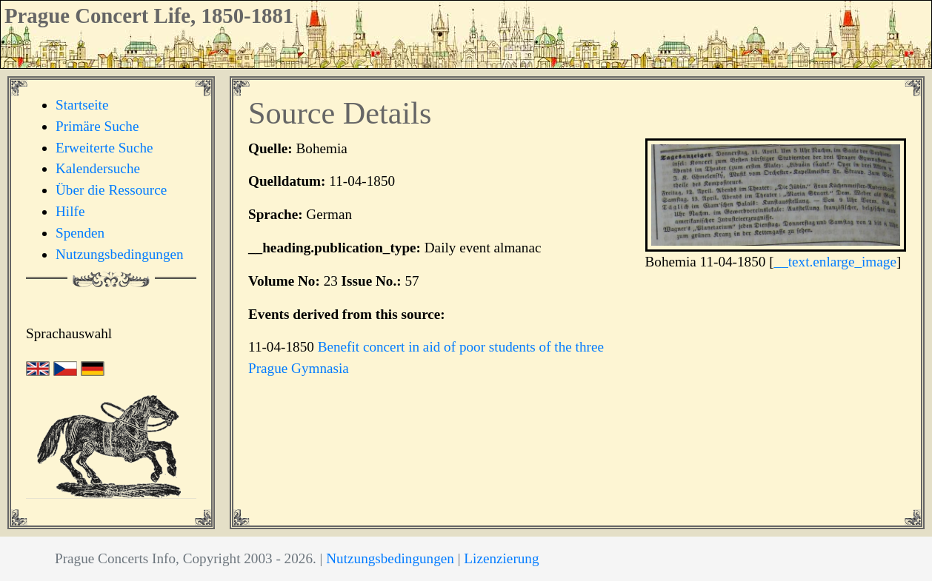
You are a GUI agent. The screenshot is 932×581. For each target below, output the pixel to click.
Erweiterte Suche (104, 147)
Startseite (82, 104)
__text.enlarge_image (835, 261)
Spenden (80, 233)
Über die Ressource (111, 190)
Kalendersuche (98, 168)
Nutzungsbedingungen (120, 254)
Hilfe (70, 211)
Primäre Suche (97, 126)
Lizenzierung (501, 558)
